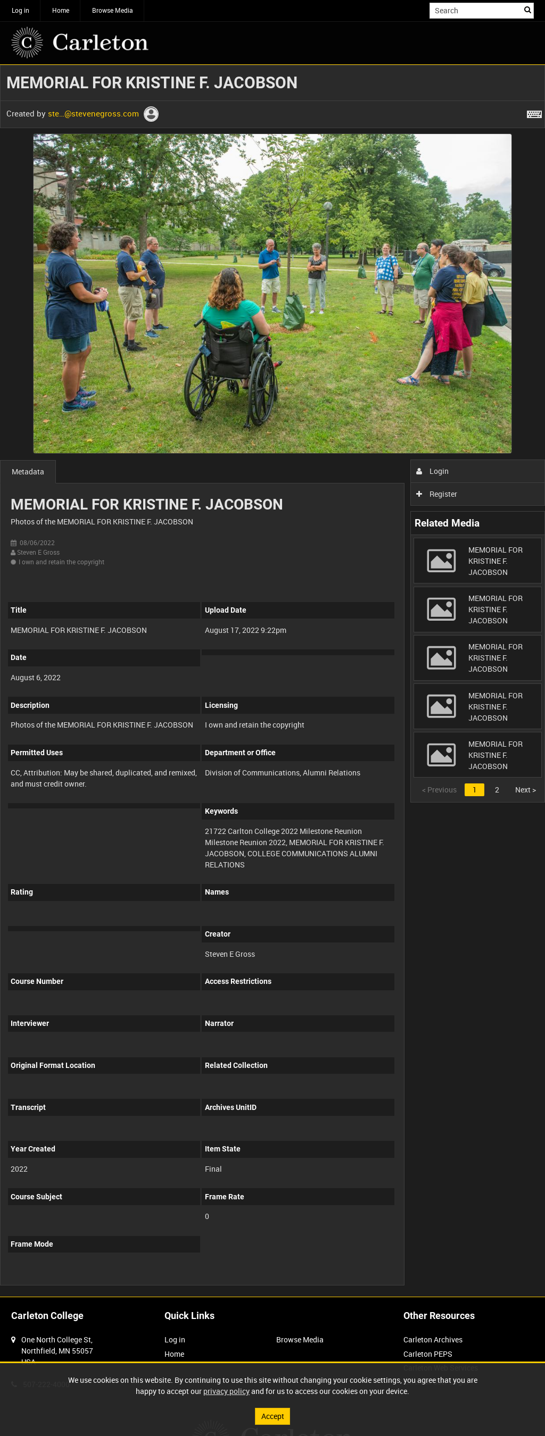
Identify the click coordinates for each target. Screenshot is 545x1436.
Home (60, 10)
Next (525, 789)
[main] (272, 681)
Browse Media (112, 10)
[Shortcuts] (534, 112)
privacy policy (226, 1391)
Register (436, 494)
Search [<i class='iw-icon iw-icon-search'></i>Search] (527, 9)
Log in (20, 10)
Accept (272, 1416)
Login (432, 471)
